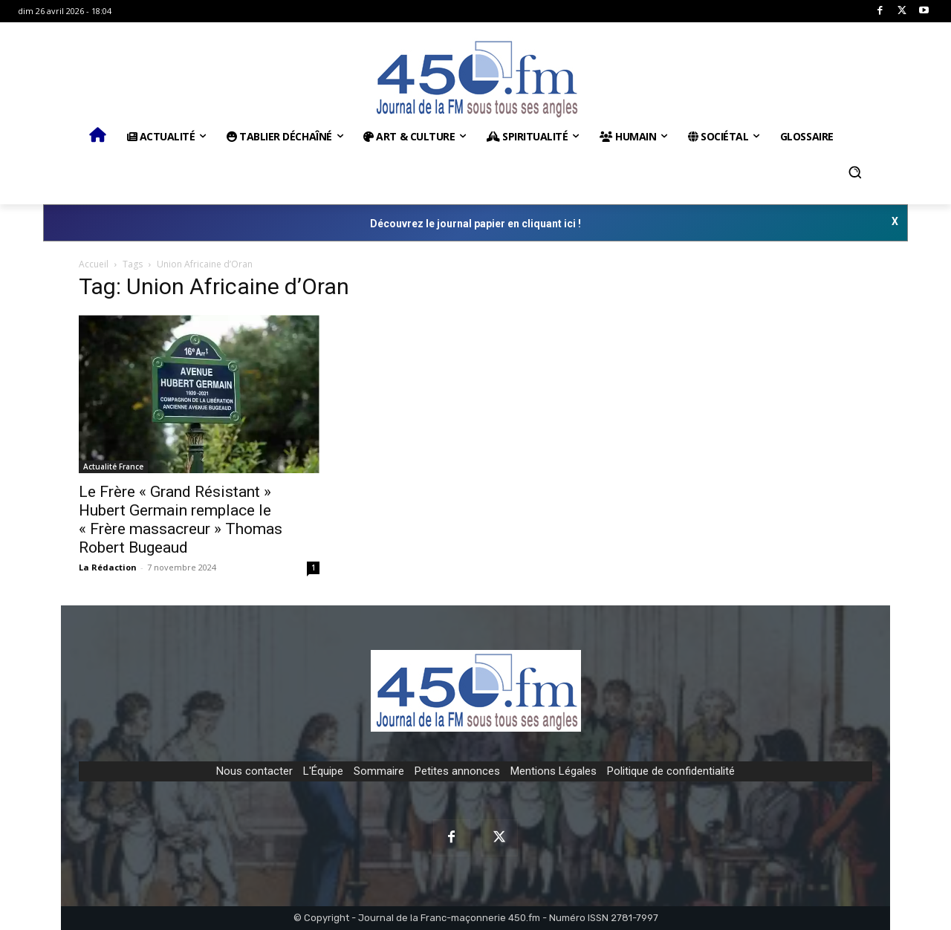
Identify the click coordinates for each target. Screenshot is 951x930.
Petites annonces (457, 771)
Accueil (93, 264)
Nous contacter (254, 771)
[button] (855, 172)
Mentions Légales (553, 771)
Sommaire (379, 771)
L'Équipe (323, 771)
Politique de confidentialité (671, 771)
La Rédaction (108, 567)
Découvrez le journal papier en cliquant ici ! (475, 224)
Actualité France (113, 466)
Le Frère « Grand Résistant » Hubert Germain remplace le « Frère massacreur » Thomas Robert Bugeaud (180, 519)
